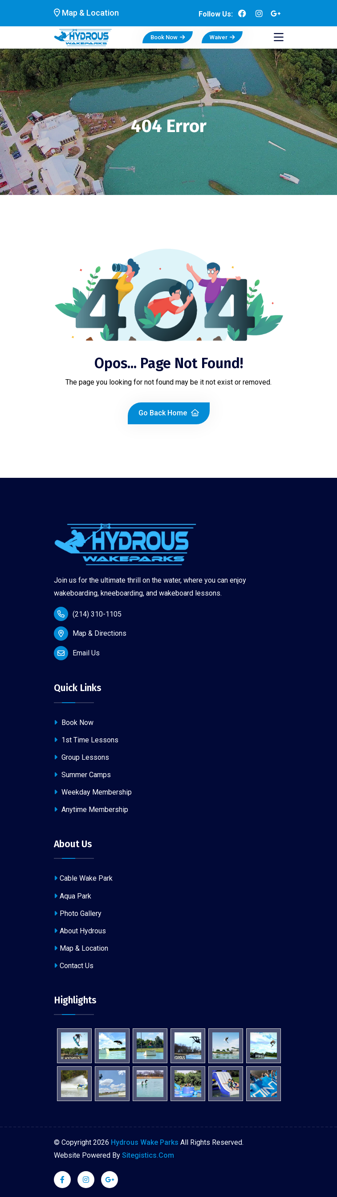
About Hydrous (80, 931)
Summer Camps (82, 774)
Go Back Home (168, 413)
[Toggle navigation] (279, 37)
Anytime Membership (91, 809)
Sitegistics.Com (148, 1155)
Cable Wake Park (83, 878)
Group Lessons (81, 757)
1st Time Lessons (86, 740)
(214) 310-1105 (88, 614)
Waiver (222, 37)
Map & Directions (99, 633)
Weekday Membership (93, 792)
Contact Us (73, 965)
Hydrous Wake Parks (145, 1142)
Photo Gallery (78, 913)
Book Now (167, 37)
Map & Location (81, 948)
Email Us (86, 653)
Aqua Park (72, 896)
